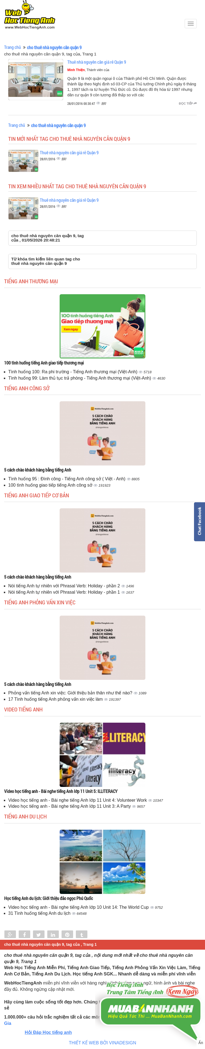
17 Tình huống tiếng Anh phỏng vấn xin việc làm (56, 699)
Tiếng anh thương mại (31, 281)
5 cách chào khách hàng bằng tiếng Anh (37, 470)
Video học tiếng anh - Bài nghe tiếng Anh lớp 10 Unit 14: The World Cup (79, 907)
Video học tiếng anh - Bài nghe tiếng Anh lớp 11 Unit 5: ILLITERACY (61, 791)
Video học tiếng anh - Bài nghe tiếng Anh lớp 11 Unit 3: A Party (70, 806)
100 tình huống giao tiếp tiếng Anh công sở (50, 485)
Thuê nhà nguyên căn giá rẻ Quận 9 (96, 62)
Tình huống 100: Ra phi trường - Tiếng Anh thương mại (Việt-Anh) (73, 371)
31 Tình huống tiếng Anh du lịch (40, 913)
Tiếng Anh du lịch (25, 816)
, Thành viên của (88, 70)
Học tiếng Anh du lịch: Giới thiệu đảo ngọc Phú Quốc (48, 898)
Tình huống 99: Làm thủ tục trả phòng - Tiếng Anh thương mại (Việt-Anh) (80, 378)
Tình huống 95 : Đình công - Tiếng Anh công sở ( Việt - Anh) (67, 478)
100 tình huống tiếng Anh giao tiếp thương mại (44, 363)
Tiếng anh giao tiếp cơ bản (36, 495)
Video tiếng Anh (23, 709)
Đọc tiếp (188, 103)
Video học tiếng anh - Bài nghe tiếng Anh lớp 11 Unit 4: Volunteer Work (78, 800)
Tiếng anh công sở (26, 388)
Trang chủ (12, 47)
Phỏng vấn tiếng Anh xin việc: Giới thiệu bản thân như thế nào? (71, 693)
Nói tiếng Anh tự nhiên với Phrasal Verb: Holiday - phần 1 (64, 592)
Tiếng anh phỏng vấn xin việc (40, 602)
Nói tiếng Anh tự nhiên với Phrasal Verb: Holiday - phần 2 (64, 586)
